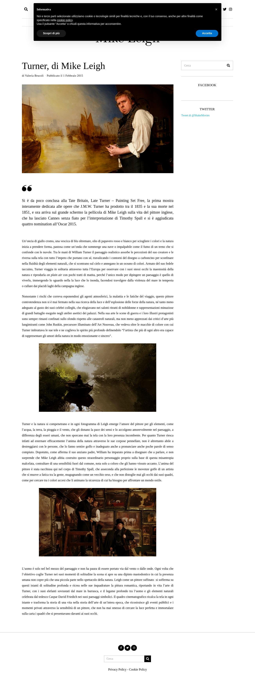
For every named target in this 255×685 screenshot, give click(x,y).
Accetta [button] (207, 33)
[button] (228, 65)
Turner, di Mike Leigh (63, 66)
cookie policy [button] (65, 20)
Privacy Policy (117, 669)
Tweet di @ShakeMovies (195, 115)
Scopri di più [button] (51, 33)
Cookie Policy (138, 669)
